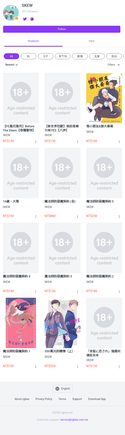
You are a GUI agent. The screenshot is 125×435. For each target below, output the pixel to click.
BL (28, 56)
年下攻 (63, 56)
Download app (97, 399)
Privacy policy (44, 399)
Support (77, 399)
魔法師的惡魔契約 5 (100, 201)
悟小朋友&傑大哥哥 (99, 126)
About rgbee (22, 399)
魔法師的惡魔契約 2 (100, 276)
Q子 (45, 56)
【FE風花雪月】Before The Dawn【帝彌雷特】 (19, 128)
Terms (62, 399)
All (11, 56)
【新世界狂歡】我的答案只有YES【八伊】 (62, 128)
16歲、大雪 (11, 201)
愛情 (80, 56)
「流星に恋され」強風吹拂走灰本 (103, 353)
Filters (111, 64)
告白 (114, 56)
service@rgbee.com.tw (74, 419)
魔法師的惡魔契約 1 (16, 351)
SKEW (6, 135)
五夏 (97, 56)
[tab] (33, 41)
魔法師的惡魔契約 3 (58, 276)
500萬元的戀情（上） (60, 351)
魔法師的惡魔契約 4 (16, 276)
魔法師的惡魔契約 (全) (60, 201)
